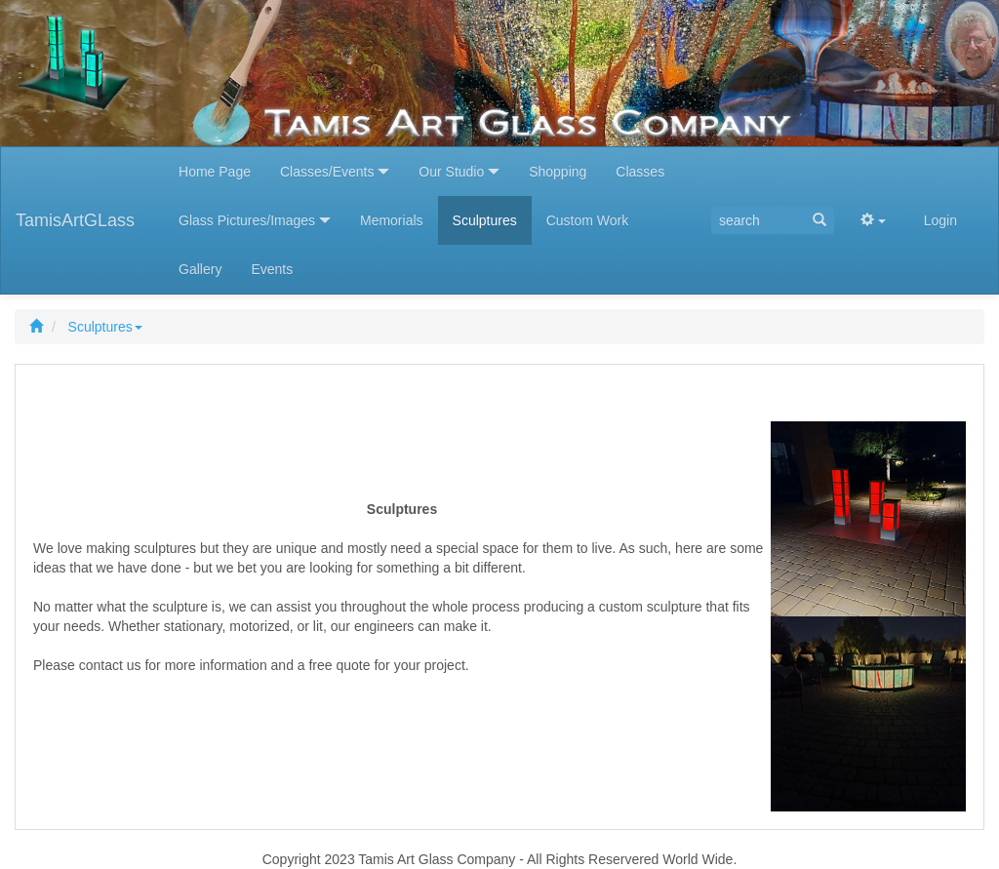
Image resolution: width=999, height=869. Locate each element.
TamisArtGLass (75, 220)
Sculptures (105, 327)
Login (940, 220)
